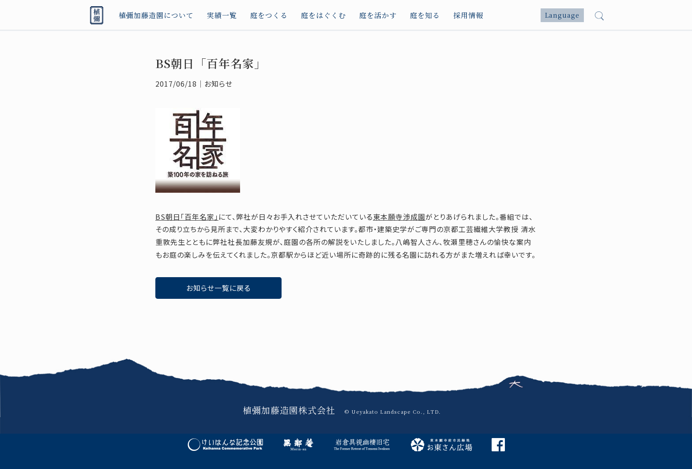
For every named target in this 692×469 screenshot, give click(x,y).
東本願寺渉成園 (399, 216)
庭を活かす (378, 15)
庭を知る (425, 15)
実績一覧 (222, 15)
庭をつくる (269, 15)
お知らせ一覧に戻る (218, 287)
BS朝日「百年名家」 (186, 216)
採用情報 (468, 15)
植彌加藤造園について (156, 15)
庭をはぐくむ (323, 15)
